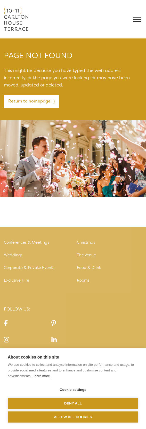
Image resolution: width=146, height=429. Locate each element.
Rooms (83, 280)
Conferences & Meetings (26, 242)
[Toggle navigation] (137, 19)
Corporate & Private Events (29, 267)
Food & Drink (89, 267)
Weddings (13, 255)
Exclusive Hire (16, 280)
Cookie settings (73, 390)
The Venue (86, 255)
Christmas (86, 242)
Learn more (41, 376)
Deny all (73, 403)
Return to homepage (29, 101)
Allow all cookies (73, 417)
